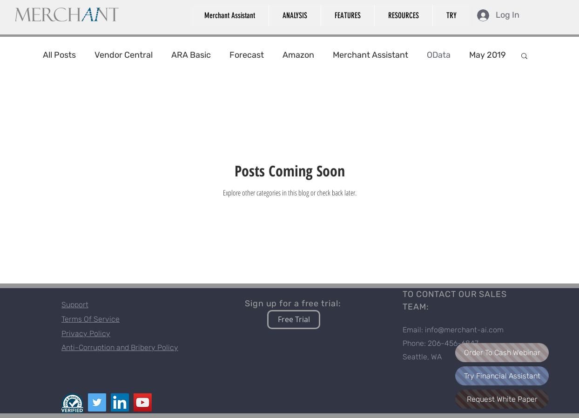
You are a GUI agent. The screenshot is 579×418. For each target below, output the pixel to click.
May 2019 (487, 55)
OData (439, 55)
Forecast (246, 55)
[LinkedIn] (120, 402)
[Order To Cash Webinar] (502, 352)
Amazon (298, 55)
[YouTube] (143, 402)
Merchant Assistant (370, 55)
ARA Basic (191, 55)
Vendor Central (123, 55)
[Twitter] (97, 402)
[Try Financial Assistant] (502, 375)
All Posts (59, 55)
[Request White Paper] (502, 399)
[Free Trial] (293, 319)
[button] (230, 15)
